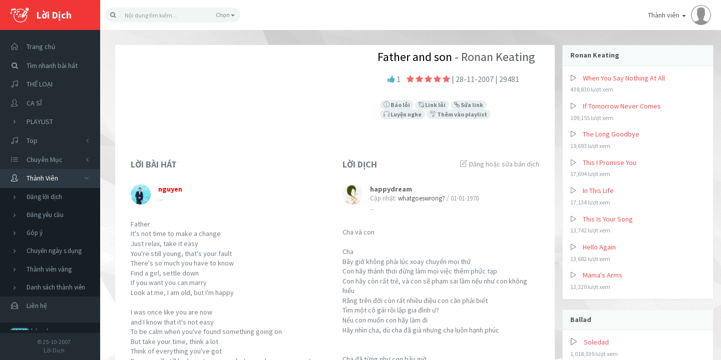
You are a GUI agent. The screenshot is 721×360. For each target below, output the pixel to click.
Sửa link (468, 104)
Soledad (596, 342)
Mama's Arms (602, 275)
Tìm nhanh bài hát (41, 65)
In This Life (598, 190)
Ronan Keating (594, 55)
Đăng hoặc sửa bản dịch (499, 164)
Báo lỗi (397, 104)
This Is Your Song (608, 219)
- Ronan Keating (493, 56)
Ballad (580, 319)
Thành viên (679, 15)
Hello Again (599, 247)
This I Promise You (609, 162)
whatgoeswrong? (421, 198)
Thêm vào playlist (458, 114)
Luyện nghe (403, 114)
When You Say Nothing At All (624, 78)
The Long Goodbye (611, 134)
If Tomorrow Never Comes (622, 106)
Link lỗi (432, 104)
